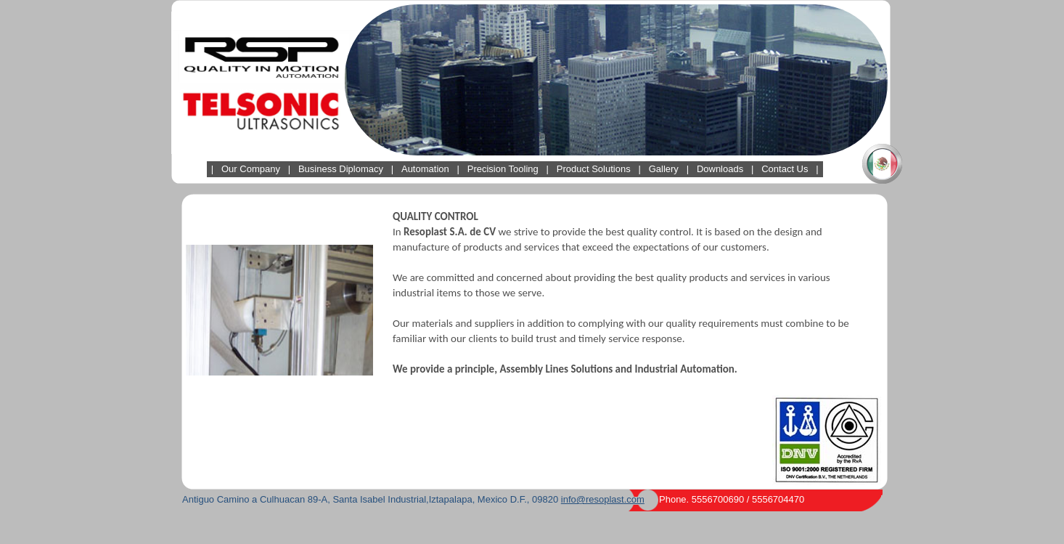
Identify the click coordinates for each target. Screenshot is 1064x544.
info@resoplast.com (602, 499)
